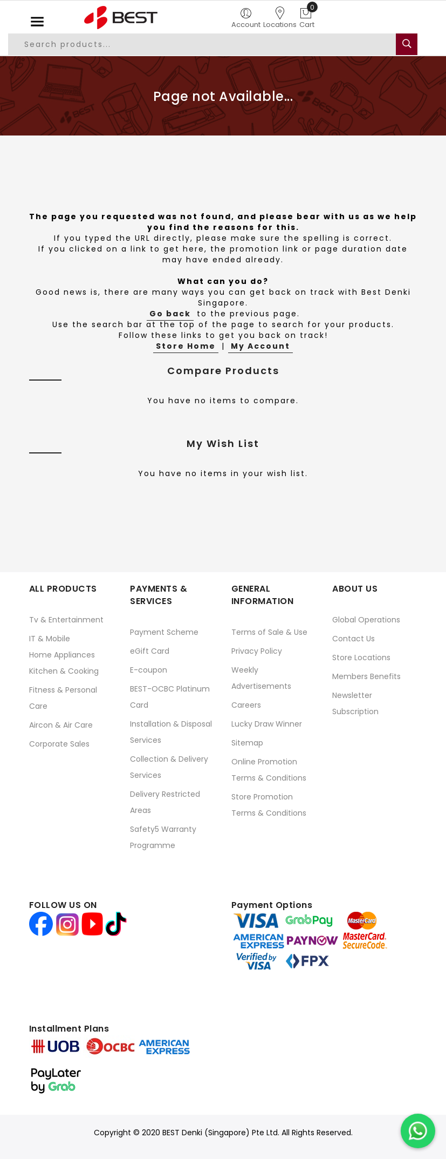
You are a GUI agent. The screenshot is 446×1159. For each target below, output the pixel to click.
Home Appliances (62, 654)
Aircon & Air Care (61, 725)
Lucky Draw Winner (266, 724)
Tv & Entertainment (66, 619)
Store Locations (361, 657)
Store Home (186, 346)
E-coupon (148, 670)
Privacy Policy (256, 651)
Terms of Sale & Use (269, 632)
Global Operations (366, 619)
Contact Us (353, 638)
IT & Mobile (49, 638)
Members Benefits (366, 676)
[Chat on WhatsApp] (418, 1131)
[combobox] (208, 44)
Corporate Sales (59, 743)
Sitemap (247, 742)
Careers (246, 705)
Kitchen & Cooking (64, 671)
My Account (260, 346)
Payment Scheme (164, 632)
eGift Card (149, 651)
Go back (170, 313)
